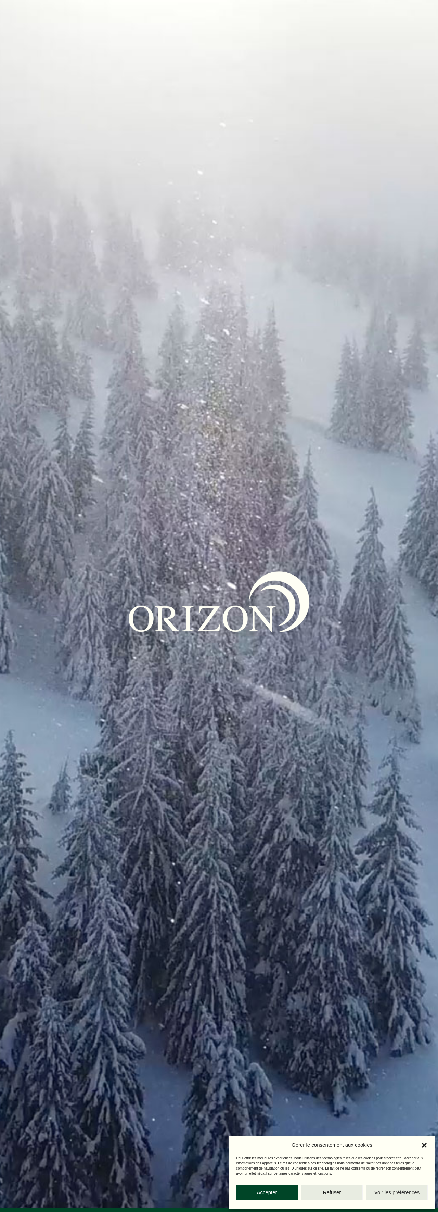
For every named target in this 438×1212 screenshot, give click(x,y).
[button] (424, 1145)
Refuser (332, 1192)
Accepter (267, 1192)
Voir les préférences (397, 1192)
